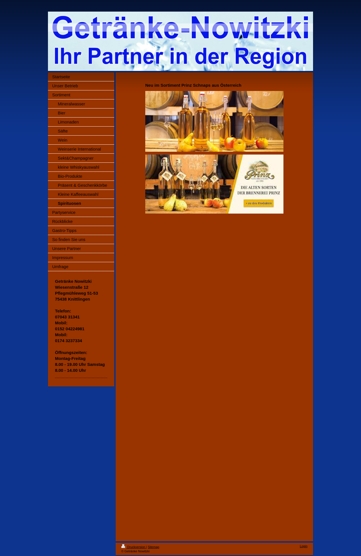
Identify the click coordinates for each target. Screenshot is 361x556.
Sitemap (153, 547)
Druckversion (133, 547)
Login (303, 546)
